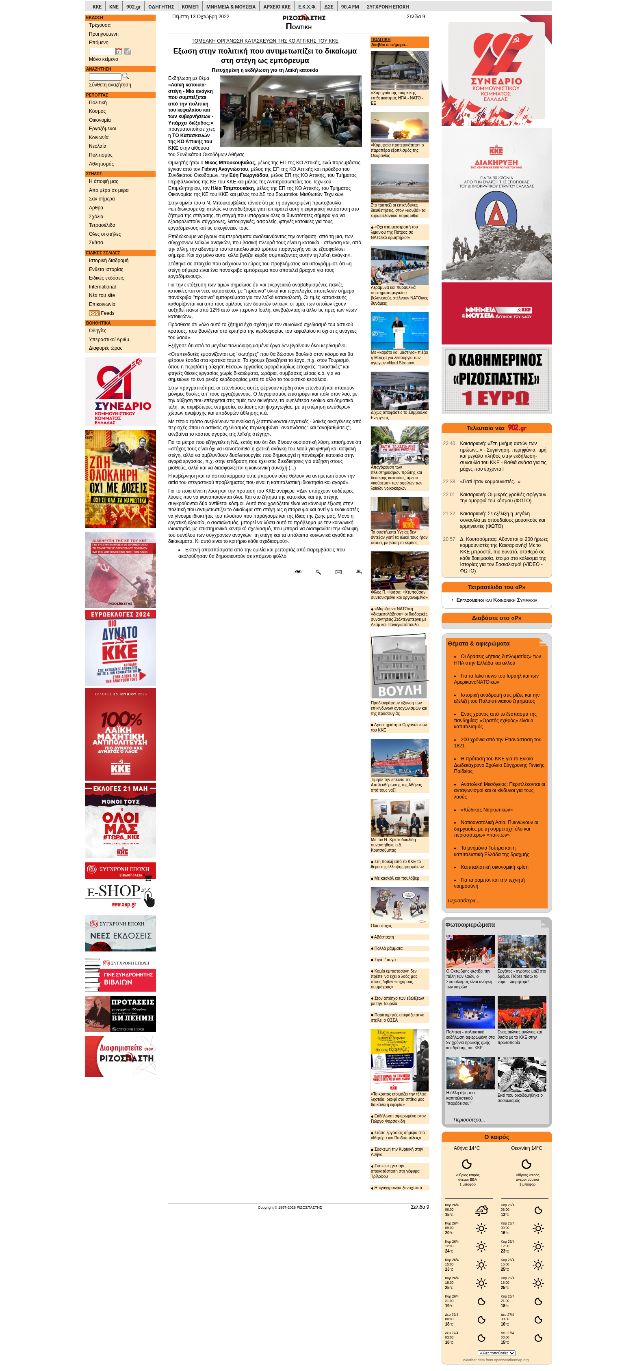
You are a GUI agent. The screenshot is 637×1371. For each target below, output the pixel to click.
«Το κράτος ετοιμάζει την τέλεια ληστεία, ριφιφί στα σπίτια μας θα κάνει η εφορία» (400, 1068)
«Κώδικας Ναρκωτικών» (487, 810)
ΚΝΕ (114, 7)
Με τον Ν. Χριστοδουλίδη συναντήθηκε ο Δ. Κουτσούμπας (400, 825)
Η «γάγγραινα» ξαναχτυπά (396, 1188)
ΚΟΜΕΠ (190, 7)
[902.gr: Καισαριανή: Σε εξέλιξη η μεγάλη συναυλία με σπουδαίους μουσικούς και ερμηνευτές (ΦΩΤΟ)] (449, 514)
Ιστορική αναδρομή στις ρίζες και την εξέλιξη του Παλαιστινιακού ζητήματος (497, 698)
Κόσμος (97, 111)
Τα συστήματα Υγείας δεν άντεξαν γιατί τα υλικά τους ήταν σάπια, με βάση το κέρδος (400, 521)
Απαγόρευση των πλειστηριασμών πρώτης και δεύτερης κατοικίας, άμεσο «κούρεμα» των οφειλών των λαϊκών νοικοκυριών (400, 458)
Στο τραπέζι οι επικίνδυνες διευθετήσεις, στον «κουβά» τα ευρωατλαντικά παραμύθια (400, 191)
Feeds (102, 313)
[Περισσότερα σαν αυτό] (318, 572)
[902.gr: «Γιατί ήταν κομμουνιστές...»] (449, 481)
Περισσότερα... (464, 901)
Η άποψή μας (103, 181)
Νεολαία (97, 146)
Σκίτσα (96, 242)
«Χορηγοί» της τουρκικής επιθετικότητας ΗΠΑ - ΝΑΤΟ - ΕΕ (400, 78)
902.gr (133, 7)
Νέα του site (102, 295)
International (102, 287)
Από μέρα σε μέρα (109, 190)
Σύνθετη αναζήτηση (110, 85)
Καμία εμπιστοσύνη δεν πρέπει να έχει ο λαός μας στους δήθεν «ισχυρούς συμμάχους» (394, 979)
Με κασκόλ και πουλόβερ (395, 878)
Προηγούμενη (104, 34)
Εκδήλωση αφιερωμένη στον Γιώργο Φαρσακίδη (398, 1118)
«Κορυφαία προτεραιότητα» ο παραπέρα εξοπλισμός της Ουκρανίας (400, 135)
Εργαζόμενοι (102, 128)
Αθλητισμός (101, 164)
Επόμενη (98, 42)
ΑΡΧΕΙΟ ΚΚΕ (276, 7)
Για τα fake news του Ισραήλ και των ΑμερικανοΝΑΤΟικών (496, 679)
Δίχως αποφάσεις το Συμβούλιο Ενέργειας (400, 396)
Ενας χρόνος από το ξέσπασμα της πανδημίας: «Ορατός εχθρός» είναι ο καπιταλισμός (495, 720)
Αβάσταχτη (382, 937)
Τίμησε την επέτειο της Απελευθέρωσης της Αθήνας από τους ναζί (400, 765)
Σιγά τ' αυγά (383, 960)
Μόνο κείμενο (103, 59)
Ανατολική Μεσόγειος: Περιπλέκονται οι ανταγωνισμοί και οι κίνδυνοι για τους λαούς (500, 790)
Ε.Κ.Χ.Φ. (307, 7)
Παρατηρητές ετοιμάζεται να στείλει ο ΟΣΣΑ (398, 1017)
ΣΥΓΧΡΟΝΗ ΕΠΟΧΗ (388, 7)
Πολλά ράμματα (387, 948)
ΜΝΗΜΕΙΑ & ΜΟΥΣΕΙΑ (231, 7)
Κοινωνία (98, 137)
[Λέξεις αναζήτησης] (105, 77)
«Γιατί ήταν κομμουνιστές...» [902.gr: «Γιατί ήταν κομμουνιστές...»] (490, 481)
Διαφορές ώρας (105, 348)
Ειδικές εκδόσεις (106, 278)
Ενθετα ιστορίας (106, 269)
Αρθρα (96, 208)
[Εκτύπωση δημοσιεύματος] (355, 572)
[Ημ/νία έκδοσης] (102, 51)
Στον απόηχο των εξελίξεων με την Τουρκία (397, 1001)
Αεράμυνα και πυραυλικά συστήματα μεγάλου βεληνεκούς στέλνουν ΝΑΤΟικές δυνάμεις (400, 275)
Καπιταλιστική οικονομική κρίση (495, 867)
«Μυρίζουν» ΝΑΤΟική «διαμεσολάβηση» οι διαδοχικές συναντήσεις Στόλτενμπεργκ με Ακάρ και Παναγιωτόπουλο (399, 617)
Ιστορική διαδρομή (109, 260)
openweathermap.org (511, 1360)
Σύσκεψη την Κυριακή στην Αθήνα (397, 1152)
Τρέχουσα (99, 25)
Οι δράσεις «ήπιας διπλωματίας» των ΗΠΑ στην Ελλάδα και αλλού (497, 660)
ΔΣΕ (328, 7)
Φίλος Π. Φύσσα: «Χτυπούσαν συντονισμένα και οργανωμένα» (400, 575)
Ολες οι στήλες (105, 234)
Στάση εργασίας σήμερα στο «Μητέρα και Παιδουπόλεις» (398, 1135)
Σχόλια (96, 217)
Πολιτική (98, 102)
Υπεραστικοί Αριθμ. (110, 339)
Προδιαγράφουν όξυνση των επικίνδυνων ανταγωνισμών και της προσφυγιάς (400, 674)
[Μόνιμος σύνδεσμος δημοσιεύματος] (301, 572)
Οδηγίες (97, 331)
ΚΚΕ (97, 7)
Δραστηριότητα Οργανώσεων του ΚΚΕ (399, 727)
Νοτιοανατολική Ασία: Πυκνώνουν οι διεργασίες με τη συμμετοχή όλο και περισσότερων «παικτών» (496, 829)
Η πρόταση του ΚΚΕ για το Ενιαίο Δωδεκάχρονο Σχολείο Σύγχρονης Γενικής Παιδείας (499, 765)
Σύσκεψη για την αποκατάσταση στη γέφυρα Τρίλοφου (395, 1171)
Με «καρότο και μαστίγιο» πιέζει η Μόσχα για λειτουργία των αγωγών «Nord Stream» (400, 338)
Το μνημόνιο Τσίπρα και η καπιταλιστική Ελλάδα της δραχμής (491, 851)
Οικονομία (100, 120)
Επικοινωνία (102, 304)
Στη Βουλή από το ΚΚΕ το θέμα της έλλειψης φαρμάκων (397, 864)
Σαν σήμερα (102, 199)
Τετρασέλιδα (102, 225)
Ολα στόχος (400, 907)
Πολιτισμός (101, 155)
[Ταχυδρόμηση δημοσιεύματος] (338, 572)
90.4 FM (350, 7)
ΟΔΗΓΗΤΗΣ (161, 7)
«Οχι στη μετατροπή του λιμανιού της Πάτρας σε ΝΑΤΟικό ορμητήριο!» (394, 232)
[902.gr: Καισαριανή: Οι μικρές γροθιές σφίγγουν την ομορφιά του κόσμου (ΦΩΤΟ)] (449, 494)
